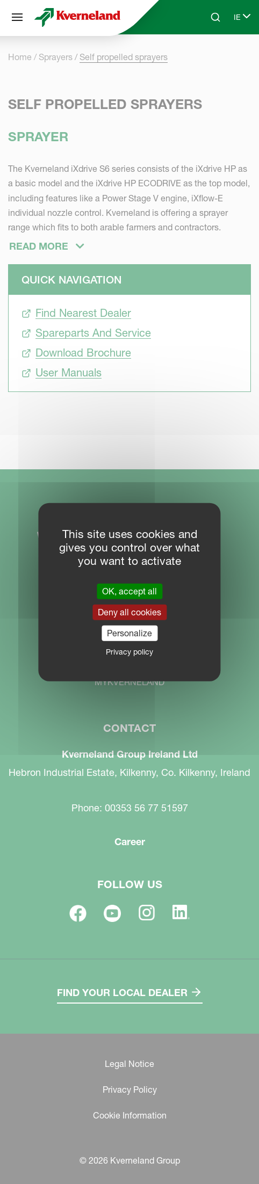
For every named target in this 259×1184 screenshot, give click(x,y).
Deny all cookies (129, 611)
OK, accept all (129, 590)
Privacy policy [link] (129, 652)
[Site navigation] (17, 17)
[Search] (215, 17)
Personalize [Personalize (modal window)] (129, 633)
